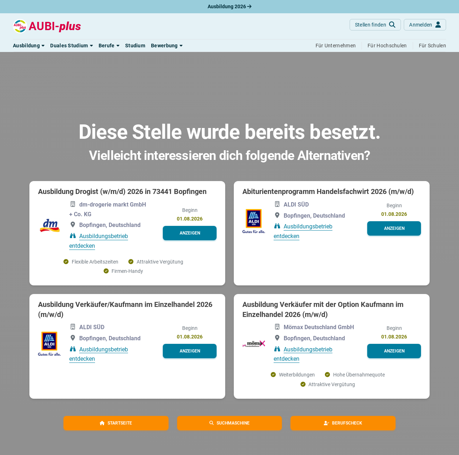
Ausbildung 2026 (229, 6)
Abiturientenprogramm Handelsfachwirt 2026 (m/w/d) (328, 191)
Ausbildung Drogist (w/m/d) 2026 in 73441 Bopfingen (122, 191)
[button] (28, 45)
